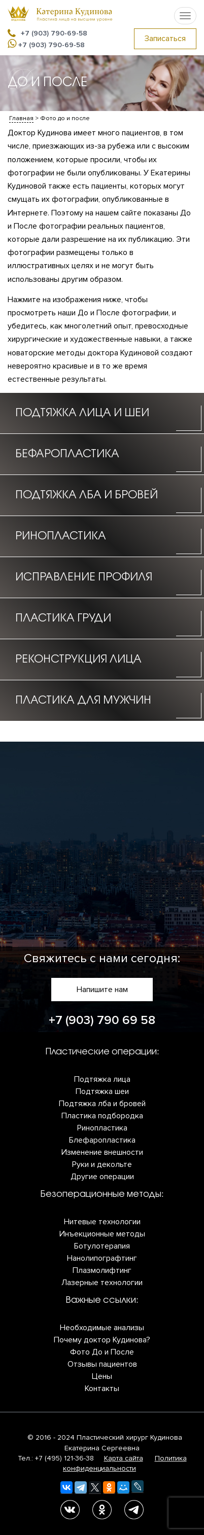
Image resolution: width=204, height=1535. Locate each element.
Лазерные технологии (102, 1282)
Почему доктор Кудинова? (102, 1340)
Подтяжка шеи (102, 1091)
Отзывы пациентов (102, 1364)
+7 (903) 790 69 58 (102, 1020)
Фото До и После (102, 1352)
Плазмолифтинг (102, 1270)
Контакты (102, 1388)
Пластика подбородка (102, 1116)
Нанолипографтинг (102, 1258)
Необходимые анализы (102, 1328)
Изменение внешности (102, 1152)
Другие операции (102, 1177)
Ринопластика (102, 1128)
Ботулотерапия (102, 1246)
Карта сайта (123, 1458)
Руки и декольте (102, 1164)
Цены (102, 1376)
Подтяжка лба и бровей (102, 1104)
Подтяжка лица (102, 1079)
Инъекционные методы (102, 1234)
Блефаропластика (102, 1140)
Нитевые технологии (102, 1222)
